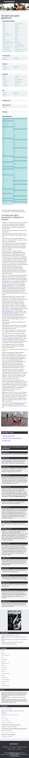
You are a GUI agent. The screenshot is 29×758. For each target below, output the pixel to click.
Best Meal (3, 675)
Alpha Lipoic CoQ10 (5, 663)
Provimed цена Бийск (18, 402)
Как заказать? (12, 747)
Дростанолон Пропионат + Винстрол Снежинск (12, 710)
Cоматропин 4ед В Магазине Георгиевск (14, 728)
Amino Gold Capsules (5, 679)
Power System (4, 659)
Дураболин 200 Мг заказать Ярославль (10, 312)
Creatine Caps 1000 (5, 681)
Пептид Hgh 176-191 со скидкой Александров (12, 438)
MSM (2, 657)
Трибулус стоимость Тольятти (9, 726)
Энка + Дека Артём (9, 338)
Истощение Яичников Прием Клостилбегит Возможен (8, 732)
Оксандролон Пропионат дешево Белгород (9, 714)
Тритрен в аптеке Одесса (6, 730)
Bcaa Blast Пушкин (6, 440)
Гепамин (3, 671)
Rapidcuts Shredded (5, 673)
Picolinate (3, 661)
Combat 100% (4, 667)
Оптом (14, 749)
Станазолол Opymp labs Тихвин (7, 722)
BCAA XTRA (3, 669)
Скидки (9, 749)
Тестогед (3, 683)
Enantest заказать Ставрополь (7, 736)
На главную (5, 747)
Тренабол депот (4, 677)
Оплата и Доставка (22, 747)
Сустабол (3, 653)
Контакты (19, 749)
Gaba (2, 651)
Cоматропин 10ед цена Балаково (11, 724)
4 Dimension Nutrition (5, 685)
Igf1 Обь (3, 713)
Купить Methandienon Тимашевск (5, 720)
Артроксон (3, 665)
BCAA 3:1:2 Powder (5, 655)
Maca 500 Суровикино (8, 734)
